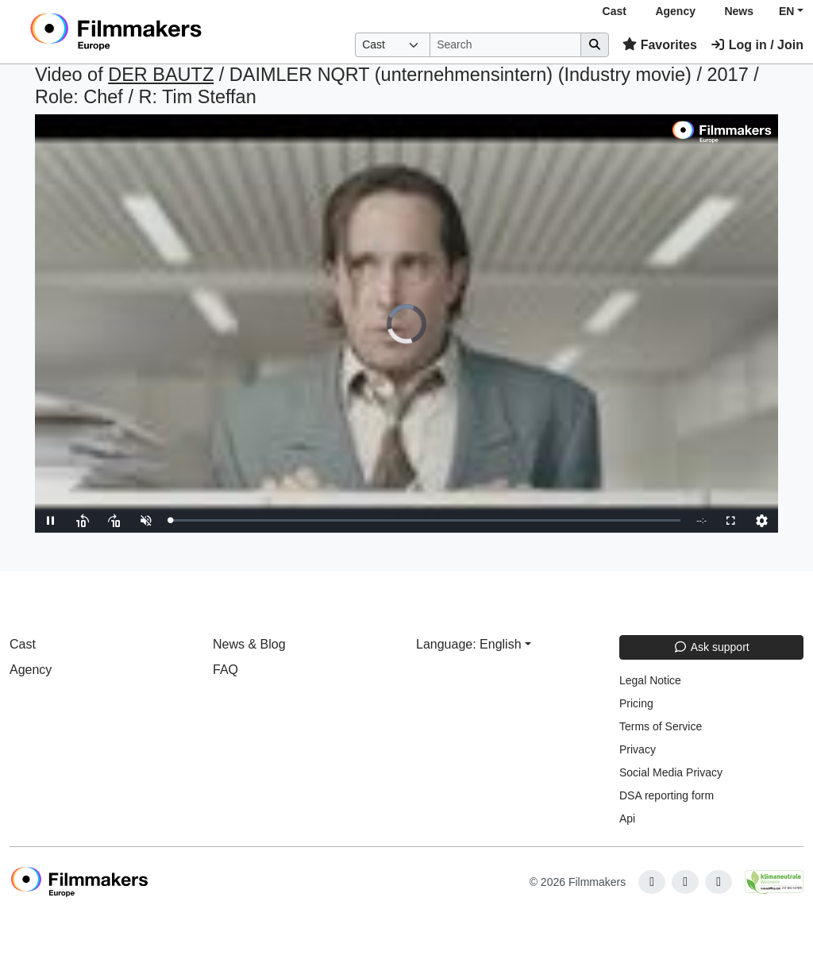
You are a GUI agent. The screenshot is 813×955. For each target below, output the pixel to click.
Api (627, 818)
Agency (675, 11)
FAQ (225, 669)
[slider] (425, 520)
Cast (614, 11)
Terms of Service (660, 726)
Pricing (636, 703)
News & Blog (249, 644)
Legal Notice (650, 680)
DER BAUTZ (161, 74)
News (738, 11)
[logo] (154, 32)
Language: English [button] (469, 644)
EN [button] (786, 11)
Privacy (637, 749)
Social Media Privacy (670, 772)
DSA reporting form (666, 795)
